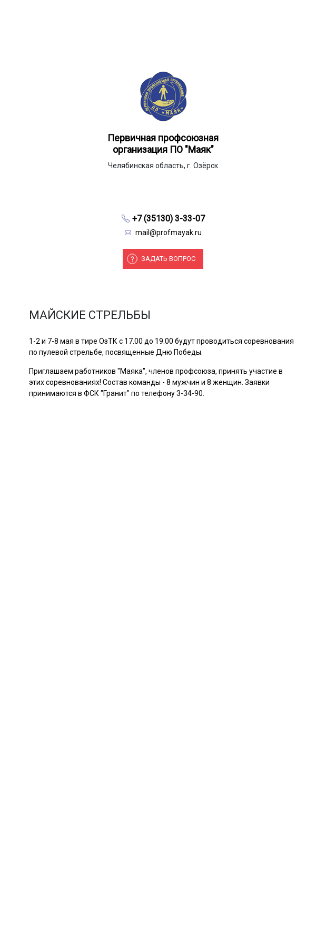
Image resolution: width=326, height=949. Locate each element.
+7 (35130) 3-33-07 (168, 219)
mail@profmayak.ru (168, 232)
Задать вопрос (168, 259)
